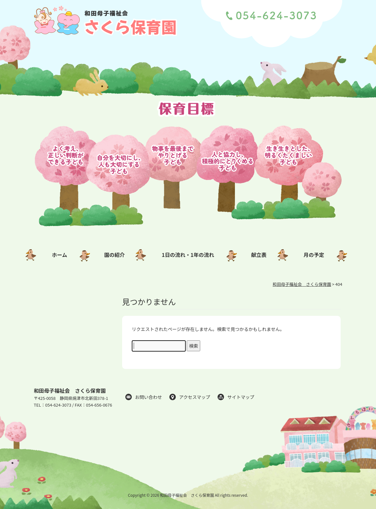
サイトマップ (240, 397)
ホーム (59, 255)
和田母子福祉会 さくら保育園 (70, 390)
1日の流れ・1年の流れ (188, 255)
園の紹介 (114, 255)
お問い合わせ (148, 397)
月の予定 (314, 255)
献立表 (258, 255)
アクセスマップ (194, 397)
